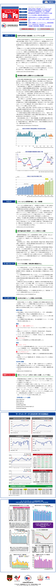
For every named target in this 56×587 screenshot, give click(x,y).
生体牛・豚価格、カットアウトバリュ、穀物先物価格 (41, 22)
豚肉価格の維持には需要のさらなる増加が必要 (39, 10)
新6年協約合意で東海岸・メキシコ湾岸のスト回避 (40, 13)
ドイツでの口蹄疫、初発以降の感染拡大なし (38, 15)
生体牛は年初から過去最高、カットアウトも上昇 (39, 8)
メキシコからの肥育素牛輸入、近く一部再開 (38, 11)
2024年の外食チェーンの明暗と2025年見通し (39, 17)
